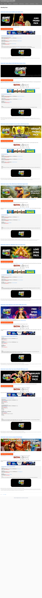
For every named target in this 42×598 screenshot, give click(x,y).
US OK (1, 119)
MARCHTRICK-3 (7, 162)
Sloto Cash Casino (19, 179)
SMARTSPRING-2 (7, 99)
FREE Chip (16, 363)
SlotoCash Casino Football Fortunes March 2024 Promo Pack (15, 124)
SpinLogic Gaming (26, 179)
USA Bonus (26, 3)
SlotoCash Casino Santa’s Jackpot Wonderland (11, 437)
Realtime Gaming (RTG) (10, 179)
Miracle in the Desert (9, 329)
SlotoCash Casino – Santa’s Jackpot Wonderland (8, 466)
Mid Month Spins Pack (4, 154)
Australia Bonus (32, 3)
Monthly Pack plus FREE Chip (28, 58)
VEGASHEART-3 (27, 364)
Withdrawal (23, 57)
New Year (17, 489)
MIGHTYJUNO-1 (7, 38)
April (8, 118)
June (7, 58)
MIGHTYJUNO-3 (7, 44)
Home (1, 3)
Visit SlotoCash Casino (6, 29)
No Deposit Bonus (15, 3)
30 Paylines (6, 239)
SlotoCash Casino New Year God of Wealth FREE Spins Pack (14, 369)
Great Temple (11, 82)
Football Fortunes (20, 156)
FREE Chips (5, 3)
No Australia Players (5, 179)
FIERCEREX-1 (7, 217)
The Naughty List (12, 455)
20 (3, 494)
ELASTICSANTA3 (7, 475)
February (11, 239)
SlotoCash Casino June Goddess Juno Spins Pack (12, 12)
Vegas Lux (3, 319)
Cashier (8, 57)
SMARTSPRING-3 (7, 102)
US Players (3, 119)
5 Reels (3, 118)
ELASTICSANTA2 (7, 472)
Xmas (23, 490)
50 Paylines (6, 118)
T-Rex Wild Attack (27, 208)
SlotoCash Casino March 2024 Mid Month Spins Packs (13, 63)
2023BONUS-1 (5, 401)
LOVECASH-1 (7, 277)
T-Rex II (23, 208)
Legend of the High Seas (6, 82)
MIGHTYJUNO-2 (7, 41)
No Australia (35, 58)
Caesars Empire (4, 58)
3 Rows (3, 239)
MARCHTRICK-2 (7, 159)
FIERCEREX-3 (7, 223)
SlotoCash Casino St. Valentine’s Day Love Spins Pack (13, 244)
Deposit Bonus (12, 57)
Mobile (20, 58)
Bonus (6, 57)
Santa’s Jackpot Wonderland (30, 460)
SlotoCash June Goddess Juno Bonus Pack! (7, 35)
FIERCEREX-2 (7, 220)
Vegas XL (4, 342)
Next (6, 494)
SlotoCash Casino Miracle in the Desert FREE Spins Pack (14, 304)
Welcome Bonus (21, 3)
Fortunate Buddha (17, 82)
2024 (2, 58)
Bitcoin (2, 57)
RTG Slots (16, 179)
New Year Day (20, 489)
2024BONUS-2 (5, 407)
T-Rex (21, 208)
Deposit (10, 57)
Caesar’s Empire (19, 40)
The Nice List (7, 455)
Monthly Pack (23, 58)
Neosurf (33, 58)
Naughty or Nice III (18, 455)
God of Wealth (5, 400)
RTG (10, 240)
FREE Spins (9, 3)
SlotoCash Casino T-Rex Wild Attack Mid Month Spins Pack (14, 184)
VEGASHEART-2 (5, 343)
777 (3, 346)
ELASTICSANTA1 (7, 469)
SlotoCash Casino (20, 78)
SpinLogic (23, 179)
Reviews (38, 4)
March (23, 118)
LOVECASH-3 (7, 283)
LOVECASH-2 (7, 280)
